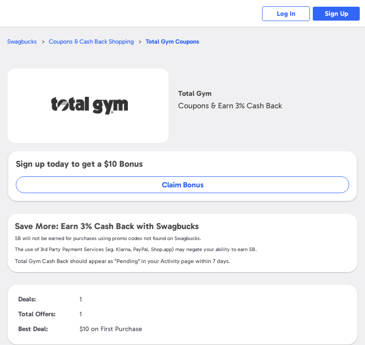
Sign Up (336, 14)
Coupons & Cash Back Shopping (91, 41)
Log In (286, 14)
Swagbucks (22, 41)
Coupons (172, 41)
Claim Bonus (183, 184)
